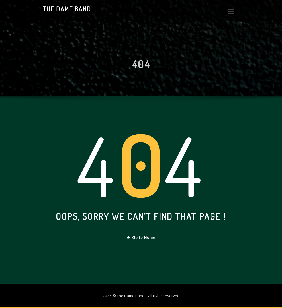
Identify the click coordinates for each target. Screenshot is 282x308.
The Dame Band (67, 9)
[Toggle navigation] (231, 11)
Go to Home (141, 237)
